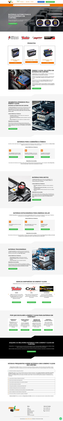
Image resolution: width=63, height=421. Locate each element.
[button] (8, 294)
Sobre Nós (28, 1)
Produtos (22, 2)
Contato (32, 1)
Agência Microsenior (28, 418)
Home (18, 1)
